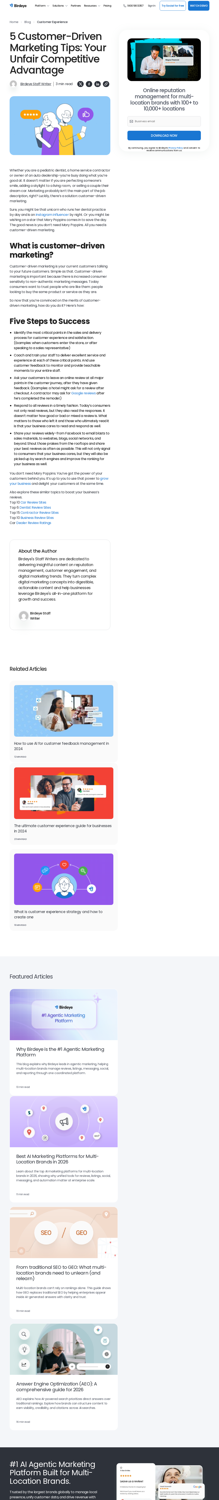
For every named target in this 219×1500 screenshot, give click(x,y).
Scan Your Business (122, 1412)
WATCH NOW (186, 1240)
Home (14, 22)
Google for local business (26, 1322)
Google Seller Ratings (24, 1303)
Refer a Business (120, 1438)
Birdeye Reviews (20, 1438)
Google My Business (23, 1335)
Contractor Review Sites (39, 512)
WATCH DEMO (198, 5)
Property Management (174, 1316)
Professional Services (173, 1412)
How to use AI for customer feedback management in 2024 (46, 740)
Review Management (74, 1322)
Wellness (165, 1341)
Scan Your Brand (120, 1406)
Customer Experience (52, 22)
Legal (162, 1309)
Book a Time (68, 1412)
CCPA (99, 1491)
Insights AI (116, 1284)
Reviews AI (16, 1284)
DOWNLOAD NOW (164, 135)
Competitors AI (120, 1290)
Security (62, 1491)
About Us (16, 1406)
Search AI (16, 1290)
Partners (76, 5)
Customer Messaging (24, 1341)
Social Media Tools (122, 1451)
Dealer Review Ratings (33, 522)
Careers (15, 1432)
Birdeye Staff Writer (35, 83)
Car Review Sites (33, 502)
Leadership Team (71, 1406)
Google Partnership (22, 1374)
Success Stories (70, 1432)
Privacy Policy (175, 148)
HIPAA (87, 1491)
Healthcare (166, 1296)
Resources (92, 5)
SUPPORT (199, 1475)
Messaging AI (68, 1277)
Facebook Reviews (22, 1348)
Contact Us (17, 1444)
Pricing (107, 5)
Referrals (15, 1296)
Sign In (152, 5)
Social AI (65, 1290)
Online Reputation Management (31, 1329)
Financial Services (170, 1290)
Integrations (68, 1367)
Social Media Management (127, 1341)
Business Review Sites (37, 517)
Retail (163, 1335)
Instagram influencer (52, 214)
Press (13, 1425)
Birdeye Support (120, 1432)
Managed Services (171, 1406)
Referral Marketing (71, 1341)
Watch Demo (40, 1206)
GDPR (76, 1491)
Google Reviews (120, 1329)
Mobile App (117, 1444)
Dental (163, 1284)
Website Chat (119, 1335)
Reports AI (116, 1296)
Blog (27, 22)
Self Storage (167, 1322)
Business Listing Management (129, 1322)
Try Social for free (173, 5)
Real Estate (166, 1328)
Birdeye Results (70, 1438)
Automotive (167, 1277)
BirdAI (13, 1367)
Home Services (169, 1303)
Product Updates (71, 1425)
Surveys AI (116, 1277)
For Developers (119, 1425)
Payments (66, 1303)
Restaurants (167, 1348)
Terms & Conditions (21, 1491)
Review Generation (72, 1329)
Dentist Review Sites (35, 507)
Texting (65, 1296)
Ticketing (116, 1303)
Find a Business (120, 1419)
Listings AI (16, 1277)
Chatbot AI (67, 1284)
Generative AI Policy (118, 1491)
